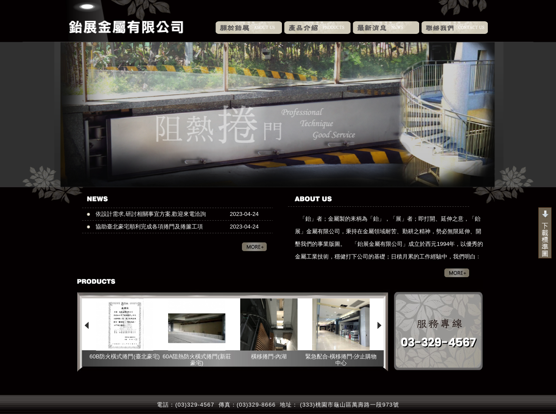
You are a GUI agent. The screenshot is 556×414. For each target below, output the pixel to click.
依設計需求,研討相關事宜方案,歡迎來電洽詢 (151, 214)
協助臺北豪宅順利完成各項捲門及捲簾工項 (149, 226)
